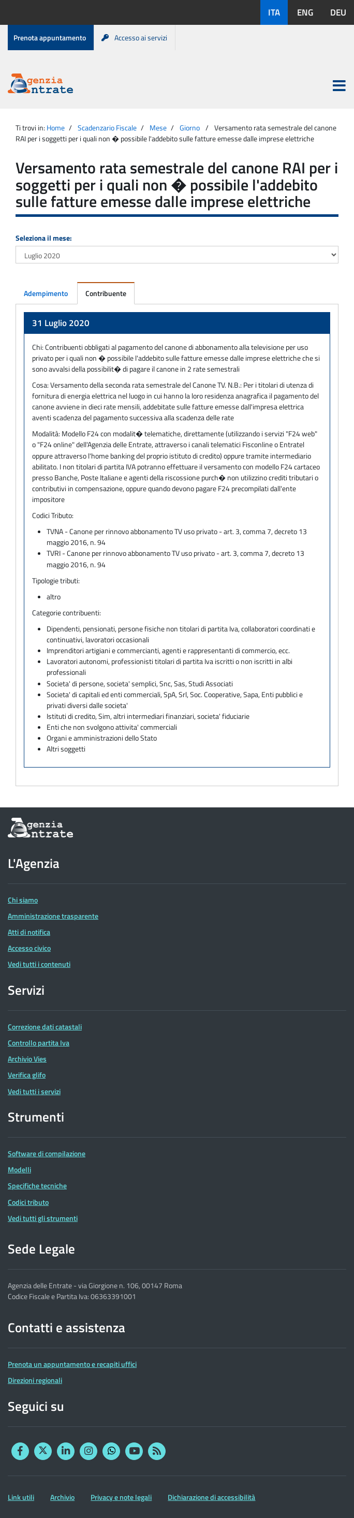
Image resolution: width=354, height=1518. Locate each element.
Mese (158, 127)
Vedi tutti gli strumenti (43, 1218)
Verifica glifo (27, 1074)
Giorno (190, 127)
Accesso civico (29, 947)
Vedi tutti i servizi (34, 1091)
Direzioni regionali (35, 1380)
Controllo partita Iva (38, 1042)
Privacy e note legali (121, 1497)
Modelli (19, 1169)
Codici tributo (28, 1202)
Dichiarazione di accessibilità (211, 1497)
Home (56, 127)
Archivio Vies (27, 1058)
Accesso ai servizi (134, 37)
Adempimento (46, 293)
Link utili (21, 1497)
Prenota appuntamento (49, 37)
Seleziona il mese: (44, 237)
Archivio (62, 1497)
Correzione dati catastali (45, 1026)
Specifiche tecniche (37, 1185)
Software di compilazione (46, 1153)
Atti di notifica (29, 931)
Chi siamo (23, 899)
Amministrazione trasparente (53, 915)
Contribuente (105, 293)
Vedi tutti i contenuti (39, 964)
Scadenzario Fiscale (107, 127)
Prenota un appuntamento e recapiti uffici (72, 1364)
